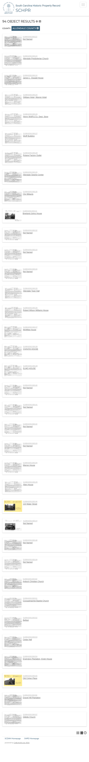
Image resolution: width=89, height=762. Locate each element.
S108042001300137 (30, 327)
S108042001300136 (30, 308)
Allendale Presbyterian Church (35, 58)
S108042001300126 (30, 114)
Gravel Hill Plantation (31, 698)
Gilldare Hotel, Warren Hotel (35, 97)
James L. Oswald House (33, 78)
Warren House (29, 465)
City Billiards (28, 194)
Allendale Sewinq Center (33, 175)
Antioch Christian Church (33, 581)
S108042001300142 (30, 424)
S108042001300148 (30, 540)
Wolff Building (29, 136)
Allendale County (26, 28)
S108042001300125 (30, 95)
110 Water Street (30, 504)
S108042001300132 (30, 230)
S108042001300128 (30, 153)
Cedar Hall (27, 639)
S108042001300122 (30, 37)
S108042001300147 (30, 521)
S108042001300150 (30, 579)
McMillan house (29, 330)
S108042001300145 (30, 482)
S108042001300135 (30, 288)
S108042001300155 (30, 676)
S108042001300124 (30, 75)
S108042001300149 (30, 560)
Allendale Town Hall (31, 291)
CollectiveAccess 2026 (22, 743)
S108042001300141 (30, 405)
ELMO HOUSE (29, 368)
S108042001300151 (30, 598)
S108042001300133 (30, 250)
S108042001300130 (30, 192)
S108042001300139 (30, 366)
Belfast (26, 620)
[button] (38, 28)
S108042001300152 (30, 618)
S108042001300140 (30, 385)
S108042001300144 (30, 463)
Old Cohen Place (30, 678)
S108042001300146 (30, 501)
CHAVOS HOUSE (30, 349)
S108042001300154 (30, 656)
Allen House (28, 485)
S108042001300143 (30, 443)
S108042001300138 (30, 347)
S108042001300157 (30, 714)
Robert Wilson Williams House (35, 310)
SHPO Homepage (31, 738)
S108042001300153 (30, 637)
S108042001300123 (30, 56)
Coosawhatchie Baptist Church (36, 601)
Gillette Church (29, 717)
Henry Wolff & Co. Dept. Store (35, 117)
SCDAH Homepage (13, 738)
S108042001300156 (30, 695)
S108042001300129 (30, 172)
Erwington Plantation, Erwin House (37, 659)
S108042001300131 (30, 211)
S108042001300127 (30, 133)
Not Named (27, 39)
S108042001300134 (30, 269)
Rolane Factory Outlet (32, 155)
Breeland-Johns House (32, 213)
